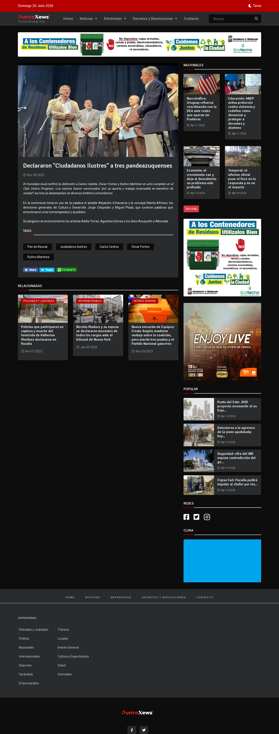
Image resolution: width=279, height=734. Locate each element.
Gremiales (65, 674)
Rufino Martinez (38, 257)
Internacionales (89, 300)
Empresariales (29, 683)
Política (24, 638)
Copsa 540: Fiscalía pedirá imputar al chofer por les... (237, 482)
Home (68, 19)
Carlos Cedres (109, 246)
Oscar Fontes (140, 246)
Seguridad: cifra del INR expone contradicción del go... (236, 458)
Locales (63, 638)
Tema (257, 6)
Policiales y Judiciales (38, 300)
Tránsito (63, 629)
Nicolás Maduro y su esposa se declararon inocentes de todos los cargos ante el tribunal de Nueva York (97, 333)
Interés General (145, 300)
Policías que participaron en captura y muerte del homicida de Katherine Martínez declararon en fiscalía (42, 335)
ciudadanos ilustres (73, 246)
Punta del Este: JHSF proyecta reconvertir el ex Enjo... (237, 406)
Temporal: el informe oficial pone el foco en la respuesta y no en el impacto (242, 178)
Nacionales (26, 647)
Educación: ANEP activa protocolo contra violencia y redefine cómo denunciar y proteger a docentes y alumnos (241, 113)
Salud (62, 665)
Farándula (26, 674)
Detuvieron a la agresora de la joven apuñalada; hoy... (236, 432)
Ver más (191, 209)
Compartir (66, 270)
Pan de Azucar (37, 246)
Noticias (88, 19)
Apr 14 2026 (228, 416)
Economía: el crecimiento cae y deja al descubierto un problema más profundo (201, 178)
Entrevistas (115, 19)
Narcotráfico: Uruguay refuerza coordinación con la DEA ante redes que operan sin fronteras (201, 109)
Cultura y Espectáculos (73, 656)
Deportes (25, 665)
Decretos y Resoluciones (155, 19)
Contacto (191, 19)
